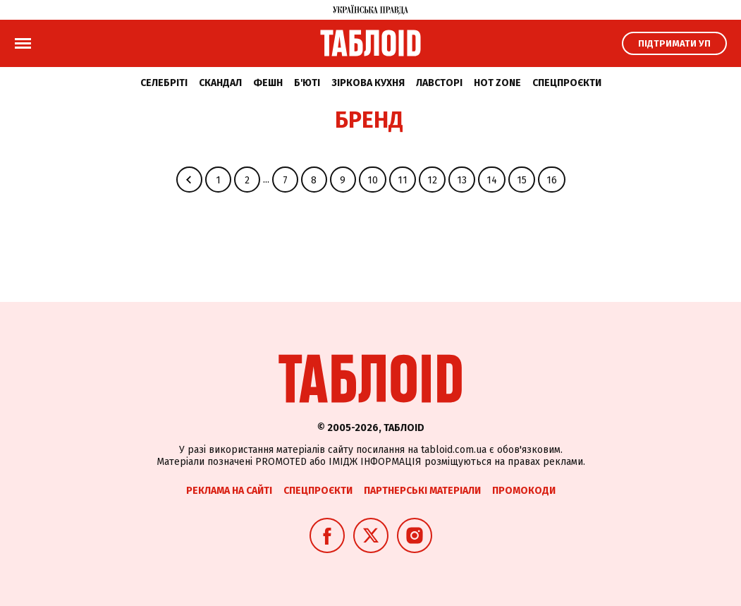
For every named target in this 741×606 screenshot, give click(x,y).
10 (372, 180)
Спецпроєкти (566, 83)
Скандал (220, 83)
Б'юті (307, 83)
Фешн (268, 83)
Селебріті (164, 83)
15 (522, 180)
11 (403, 180)
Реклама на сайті (229, 491)
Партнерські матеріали (422, 491)
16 (551, 180)
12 (432, 180)
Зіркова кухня (368, 83)
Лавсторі (439, 83)
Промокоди (524, 491)
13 (462, 180)
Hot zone (497, 83)
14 (491, 180)
